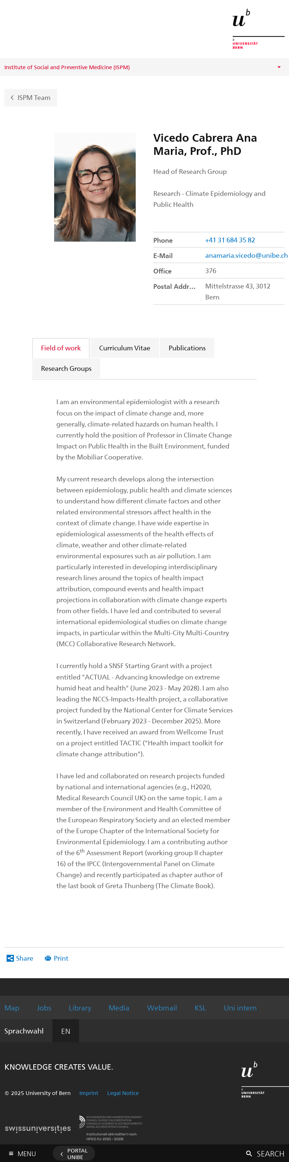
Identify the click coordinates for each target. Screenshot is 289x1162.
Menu (27, 1152)
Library (80, 1007)
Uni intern (240, 1007)
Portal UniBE (77, 1154)
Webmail (162, 1007)
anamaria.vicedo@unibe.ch (246, 255)
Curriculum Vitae (124, 347)
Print (61, 957)
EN (65, 1031)
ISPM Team (34, 96)
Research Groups (66, 368)
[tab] (61, 347)
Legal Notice (123, 1092)
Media (119, 1007)
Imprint (88, 1092)
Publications (187, 347)
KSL (200, 1007)
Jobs (44, 1007)
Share (24, 957)
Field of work (61, 347)
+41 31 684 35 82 (230, 239)
